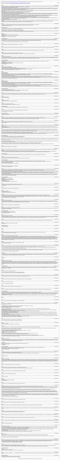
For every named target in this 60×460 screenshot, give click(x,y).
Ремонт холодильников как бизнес (22, 1)
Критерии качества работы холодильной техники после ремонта (20, 3)
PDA (58, 2)
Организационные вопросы (13, 1)
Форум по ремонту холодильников (5, 1)
